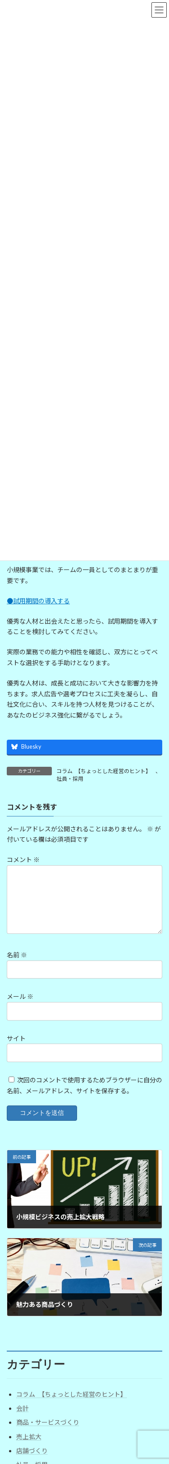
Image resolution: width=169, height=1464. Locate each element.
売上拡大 (28, 1437)
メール (20, 997)
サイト (16, 1038)
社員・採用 (69, 778)
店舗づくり (32, 1451)
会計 (22, 1408)
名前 (17, 955)
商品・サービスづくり (47, 1422)
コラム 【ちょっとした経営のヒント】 (103, 771)
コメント (23, 860)
